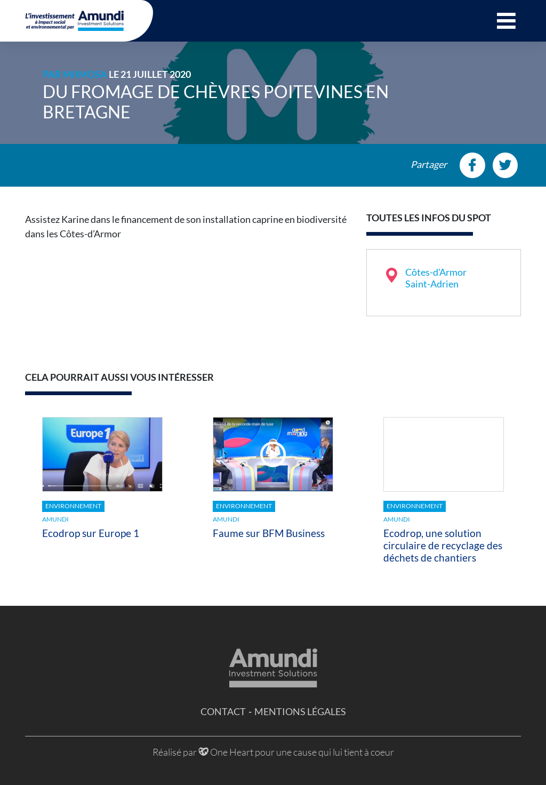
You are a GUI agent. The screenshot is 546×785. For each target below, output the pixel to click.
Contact (223, 711)
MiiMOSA (85, 74)
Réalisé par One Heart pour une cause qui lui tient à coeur (273, 752)
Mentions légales (300, 711)
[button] (506, 20)
